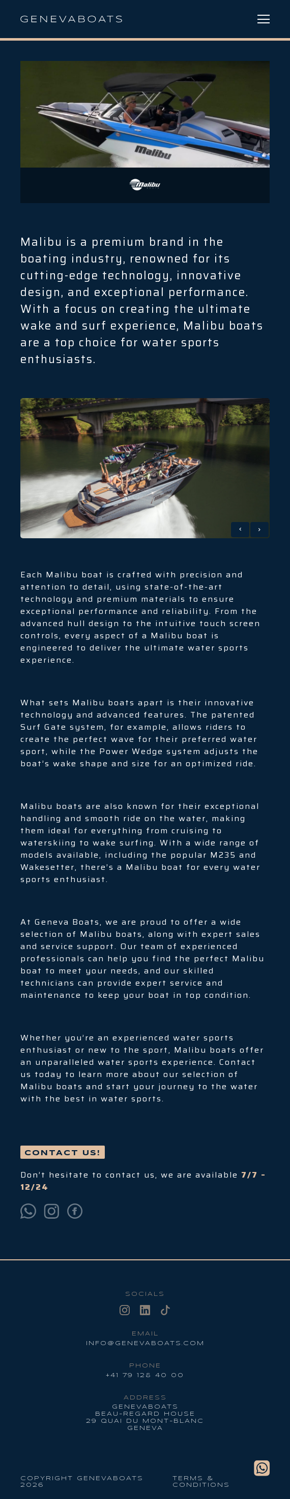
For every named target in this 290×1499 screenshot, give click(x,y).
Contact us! (62, 1153)
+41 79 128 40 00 (145, 1375)
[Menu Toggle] (263, 19)
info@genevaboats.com (145, 1343)
